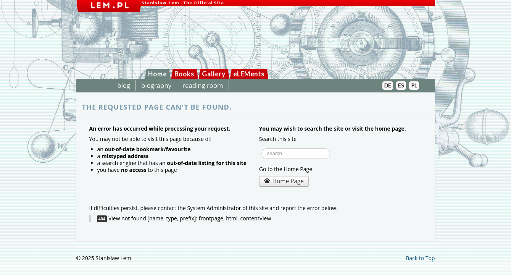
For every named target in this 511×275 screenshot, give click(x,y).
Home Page (284, 181)
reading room (202, 85)
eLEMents (248, 74)
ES (401, 85)
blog (124, 85)
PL (414, 85)
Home (157, 74)
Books (184, 74)
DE (387, 85)
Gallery (214, 74)
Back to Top (420, 258)
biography (156, 85)
